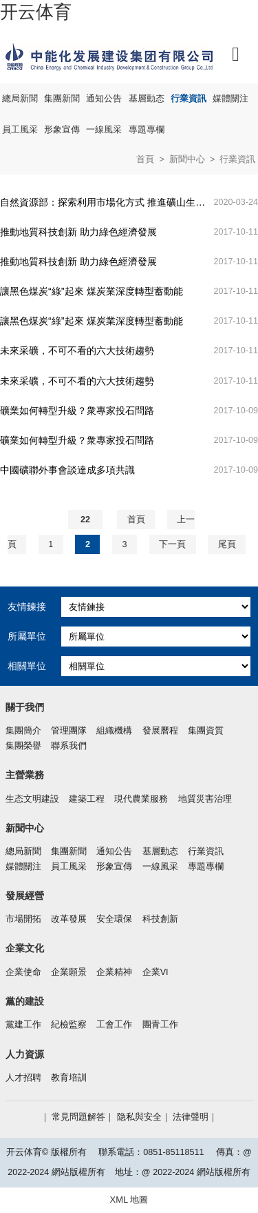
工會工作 (114, 1024)
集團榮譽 (23, 746)
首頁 (145, 159)
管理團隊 (69, 731)
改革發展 (69, 919)
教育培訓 (69, 1078)
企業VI (155, 972)
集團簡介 (23, 731)
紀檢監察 (69, 1024)
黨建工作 (23, 1024)
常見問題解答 (78, 1117)
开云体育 (36, 11)
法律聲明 (190, 1117)
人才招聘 (23, 1078)
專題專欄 (146, 130)
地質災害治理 (205, 799)
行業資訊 (188, 98)
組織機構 (114, 731)
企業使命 (23, 972)
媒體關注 (230, 98)
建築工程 (87, 799)
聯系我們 (69, 746)
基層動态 (146, 98)
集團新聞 (62, 98)
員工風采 (20, 130)
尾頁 (227, 544)
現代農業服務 (141, 799)
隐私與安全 (139, 1117)
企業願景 (69, 972)
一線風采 (104, 130)
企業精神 (114, 972)
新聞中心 (187, 159)
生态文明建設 (32, 799)
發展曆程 (160, 731)
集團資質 (206, 731)
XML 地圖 (129, 1199)
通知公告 (104, 98)
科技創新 (160, 919)
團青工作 (160, 1024)
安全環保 (114, 919)
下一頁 (172, 544)
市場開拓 (23, 919)
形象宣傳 (62, 130)
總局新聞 (20, 98)
